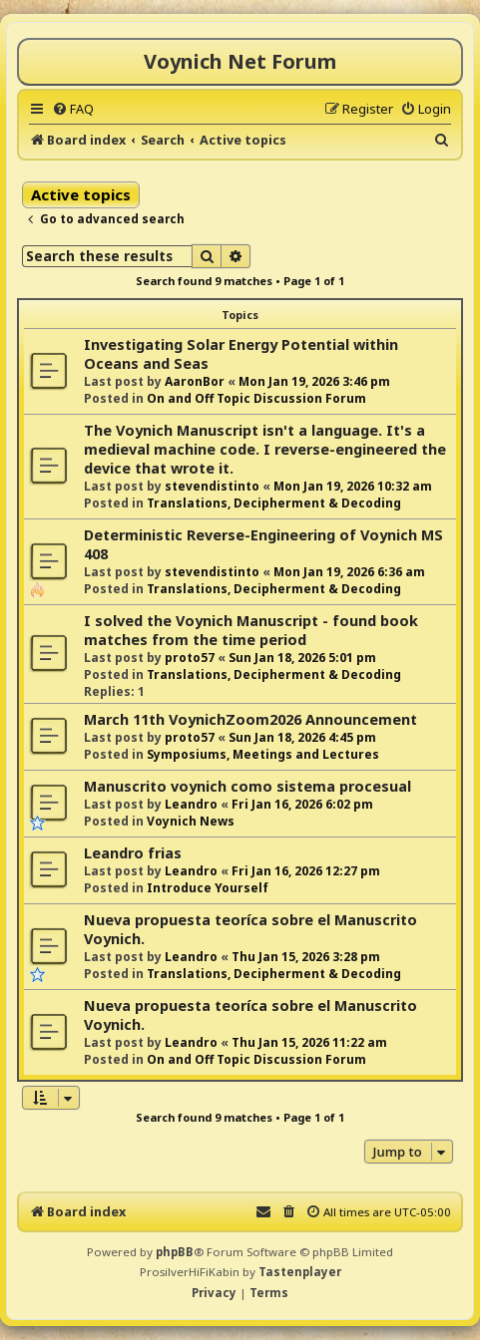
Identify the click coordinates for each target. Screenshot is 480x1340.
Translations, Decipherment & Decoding (274, 503)
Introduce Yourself (207, 887)
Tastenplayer (299, 1271)
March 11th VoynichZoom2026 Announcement (250, 719)
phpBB (175, 1251)
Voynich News (191, 821)
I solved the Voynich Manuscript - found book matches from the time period (251, 630)
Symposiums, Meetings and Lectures (263, 754)
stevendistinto (212, 486)
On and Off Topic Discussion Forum (256, 398)
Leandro (191, 804)
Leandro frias (133, 852)
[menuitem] (73, 109)
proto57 (190, 657)
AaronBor (195, 381)
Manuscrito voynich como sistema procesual (247, 786)
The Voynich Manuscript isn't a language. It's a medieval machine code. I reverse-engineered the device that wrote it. (265, 449)
